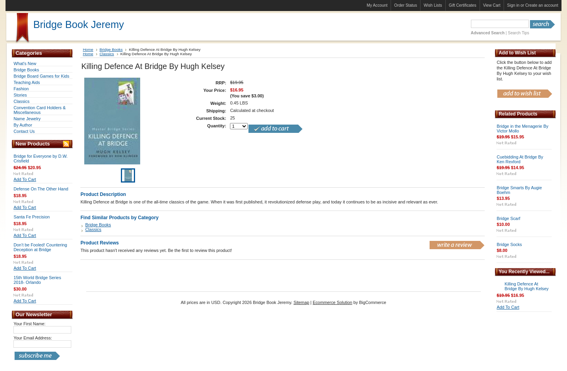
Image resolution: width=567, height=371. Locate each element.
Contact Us (24, 131)
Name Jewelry (27, 118)
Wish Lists (433, 5)
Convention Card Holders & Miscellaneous (39, 110)
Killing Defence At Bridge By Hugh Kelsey (526, 286)
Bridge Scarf (508, 218)
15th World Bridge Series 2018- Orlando (37, 280)
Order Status (405, 5)
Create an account (541, 5)
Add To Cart (24, 179)
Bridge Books (26, 69)
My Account (377, 5)
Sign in (513, 5)
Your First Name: (29, 323)
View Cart (491, 5)
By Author (22, 125)
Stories (20, 95)
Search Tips (518, 33)
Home (88, 49)
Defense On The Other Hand (40, 188)
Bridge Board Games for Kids (41, 76)
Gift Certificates (462, 5)
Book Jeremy (78, 24)
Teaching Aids (26, 82)
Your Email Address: (32, 338)
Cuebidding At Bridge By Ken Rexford (520, 159)
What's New (24, 63)
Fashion (21, 88)
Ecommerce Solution (332, 302)
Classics (21, 101)
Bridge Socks (509, 244)
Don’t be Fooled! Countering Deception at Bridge (40, 247)
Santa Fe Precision (31, 216)
